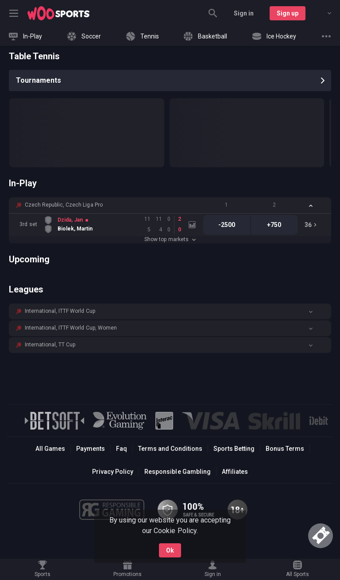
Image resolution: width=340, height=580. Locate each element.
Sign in (244, 13)
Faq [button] (121, 448)
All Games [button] (50, 448)
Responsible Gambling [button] (177, 471)
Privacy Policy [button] (112, 471)
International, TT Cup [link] (50, 345)
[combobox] (322, 13)
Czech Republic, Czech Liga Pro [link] (64, 205)
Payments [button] (90, 448)
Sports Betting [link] (234, 448)
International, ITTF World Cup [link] (60, 311)
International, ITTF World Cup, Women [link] (71, 328)
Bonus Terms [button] (285, 448)
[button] (170, 205)
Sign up (287, 13)
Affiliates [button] (235, 471)
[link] (58, 13)
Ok (170, 550)
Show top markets (169, 239)
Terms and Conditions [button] (170, 448)
